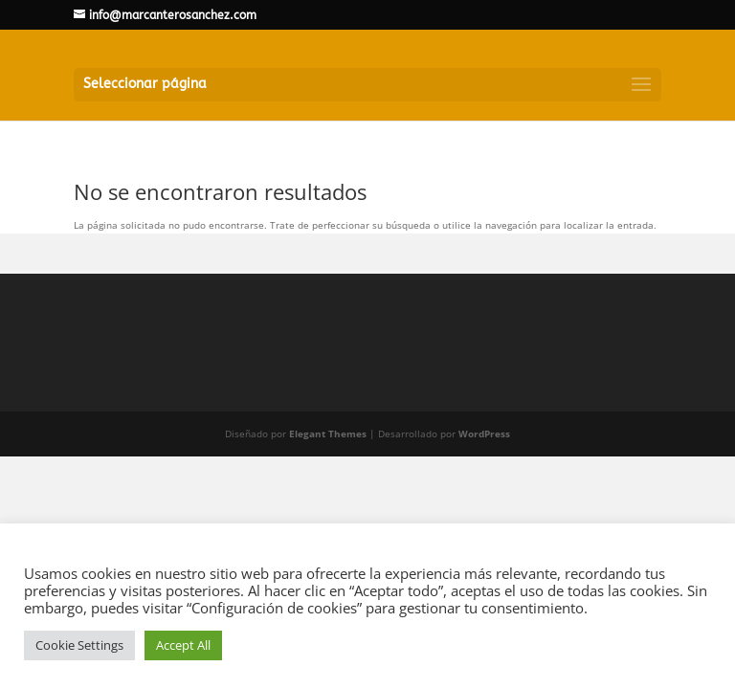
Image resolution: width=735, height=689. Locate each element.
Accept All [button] (183, 645)
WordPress (484, 433)
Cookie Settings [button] (79, 645)
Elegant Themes (328, 433)
